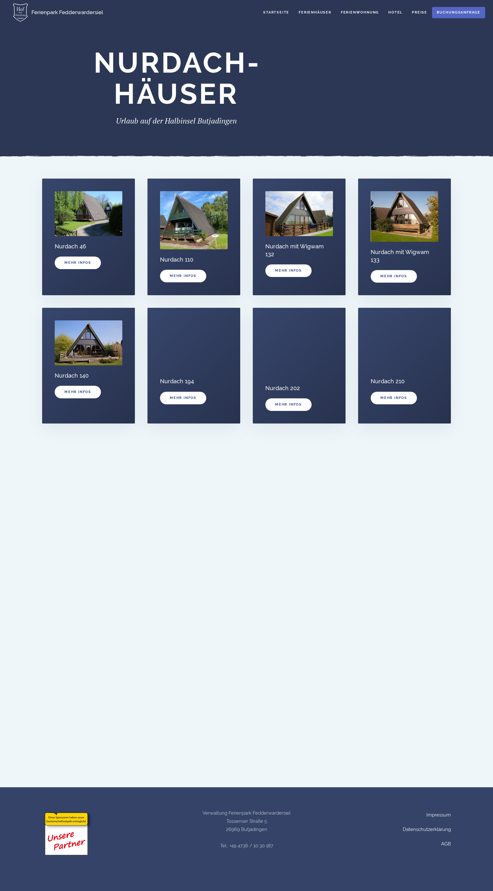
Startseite (276, 12)
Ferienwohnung (360, 12)
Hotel (395, 12)
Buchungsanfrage (458, 12)
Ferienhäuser (315, 12)
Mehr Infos (77, 263)
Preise (419, 12)
